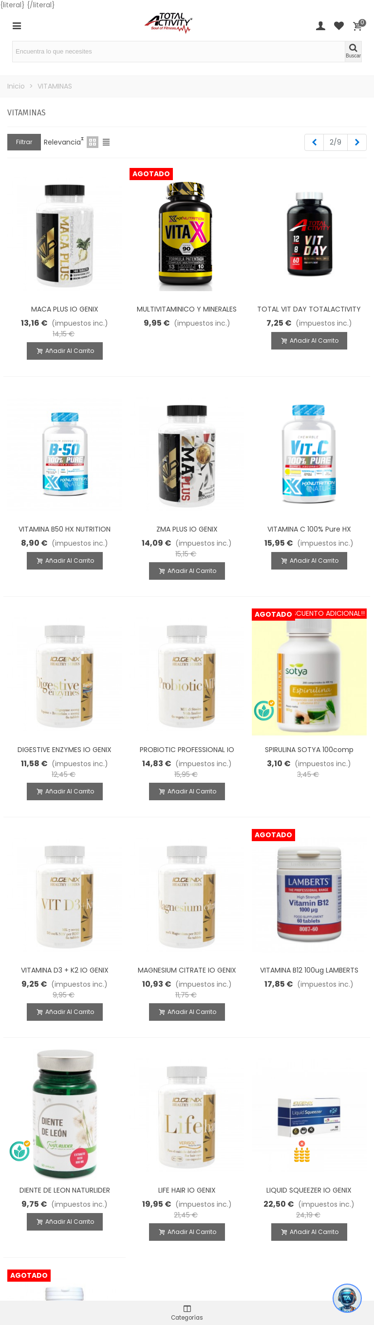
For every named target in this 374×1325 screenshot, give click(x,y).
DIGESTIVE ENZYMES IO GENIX (65, 750)
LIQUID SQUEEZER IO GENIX (309, 1190)
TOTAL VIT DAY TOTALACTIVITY (309, 309)
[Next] (357, 142)
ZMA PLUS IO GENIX (187, 529)
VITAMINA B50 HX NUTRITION (65, 529)
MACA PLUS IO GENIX (64, 309)
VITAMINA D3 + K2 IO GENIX (65, 970)
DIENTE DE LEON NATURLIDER (64, 1190)
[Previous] (314, 142)
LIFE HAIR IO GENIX (187, 1190)
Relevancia (62, 142)
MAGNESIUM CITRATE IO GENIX (187, 970)
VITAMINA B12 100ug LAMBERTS (309, 970)
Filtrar (24, 142)
